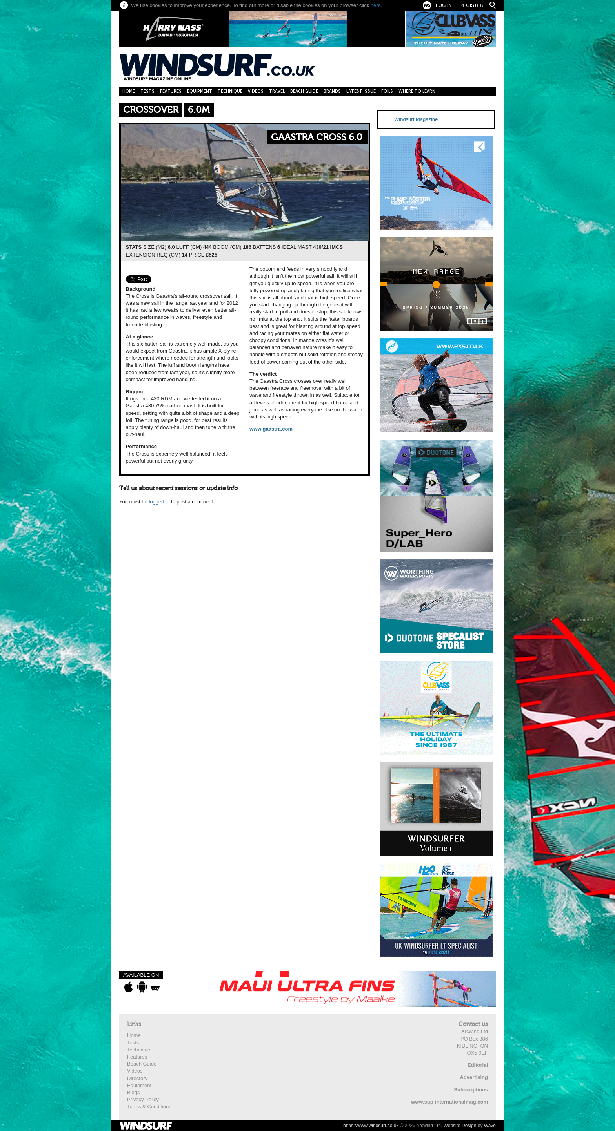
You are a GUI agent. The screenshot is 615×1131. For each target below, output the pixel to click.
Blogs (133, 1092)
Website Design (460, 1125)
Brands (332, 91)
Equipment (199, 91)
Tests (147, 91)
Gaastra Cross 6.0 (316, 137)
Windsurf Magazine (416, 119)
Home (128, 91)
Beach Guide (304, 91)
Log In (444, 5)
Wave (490, 1125)
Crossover (150, 110)
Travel (277, 91)
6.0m (199, 110)
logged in (159, 502)
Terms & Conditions (149, 1106)
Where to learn (416, 91)
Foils (387, 91)
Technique (230, 91)
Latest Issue (361, 91)
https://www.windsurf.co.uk (370, 1125)
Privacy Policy (143, 1099)
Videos (256, 91)
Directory (137, 1078)
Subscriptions (471, 1090)
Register (472, 5)
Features (171, 91)
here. (376, 5)
